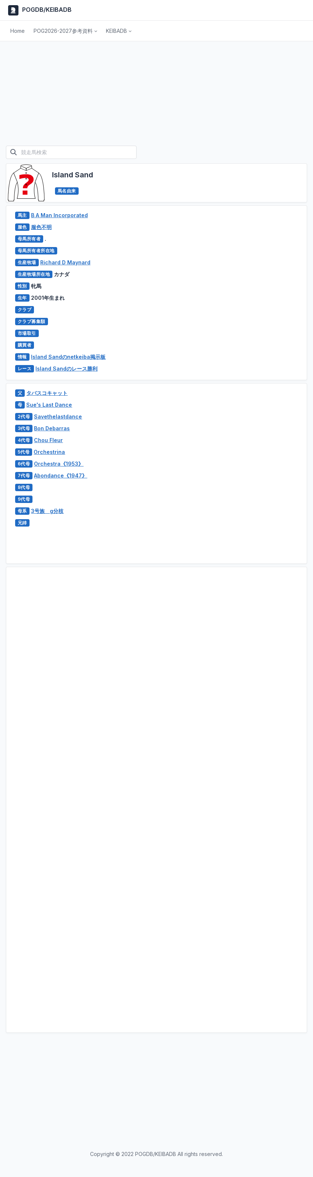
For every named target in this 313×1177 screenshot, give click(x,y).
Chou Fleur (48, 440)
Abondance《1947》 (60, 475)
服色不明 (41, 227)
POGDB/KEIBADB (39, 10)
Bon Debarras (52, 428)
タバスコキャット (47, 393)
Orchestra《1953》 (58, 464)
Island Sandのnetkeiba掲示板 (68, 357)
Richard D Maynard (65, 262)
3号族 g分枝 (47, 511)
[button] (65, 31)
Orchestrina (49, 452)
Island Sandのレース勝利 (66, 368)
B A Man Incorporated (59, 215)
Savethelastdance (58, 416)
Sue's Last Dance (49, 405)
